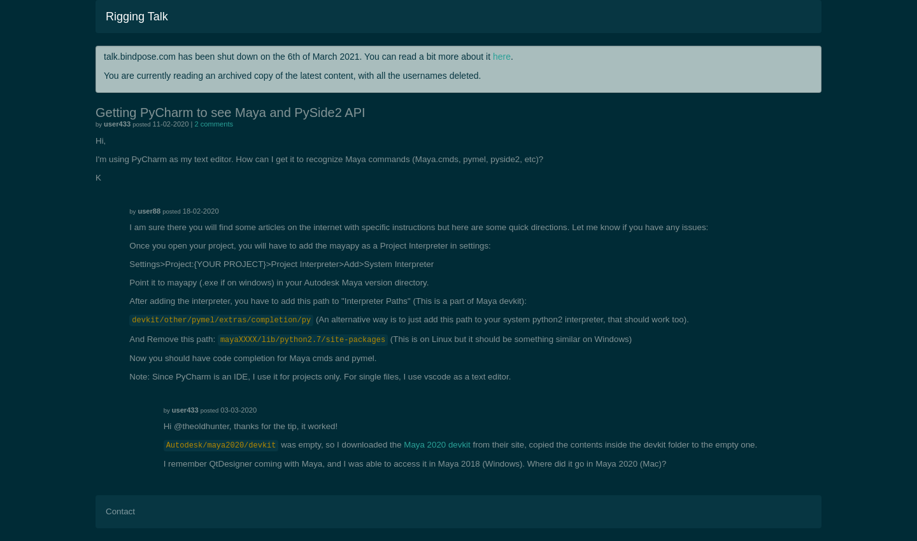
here (502, 56)
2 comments (214, 124)
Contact (120, 511)
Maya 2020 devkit (437, 444)
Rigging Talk (137, 16)
